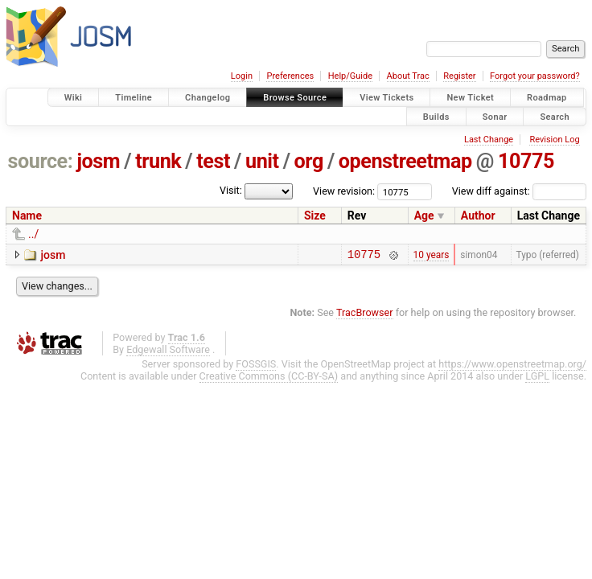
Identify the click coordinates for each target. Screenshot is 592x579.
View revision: (344, 191)
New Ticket (470, 97)
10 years (431, 255)
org (308, 161)
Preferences (290, 76)
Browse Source (295, 97)
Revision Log (554, 139)
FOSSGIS (256, 366)
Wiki (73, 97)
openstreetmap (405, 161)
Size (315, 215)
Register (459, 76)
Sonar (495, 116)
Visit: (231, 190)
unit (262, 161)
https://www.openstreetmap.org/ (512, 366)
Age (424, 215)
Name (27, 215)
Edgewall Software (168, 352)
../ (33, 234)
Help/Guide (350, 76)
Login (242, 76)
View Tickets (386, 97)
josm (98, 161)
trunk (158, 161)
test (213, 161)
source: (40, 161)
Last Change (488, 139)
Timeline (133, 97)
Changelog (207, 97)
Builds (436, 116)
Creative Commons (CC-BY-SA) (269, 378)
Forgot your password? (535, 76)
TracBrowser (364, 315)
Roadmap (547, 97)
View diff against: (519, 191)
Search (554, 116)
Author (478, 215)
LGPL (537, 378)
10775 (526, 161)
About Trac (408, 76)
